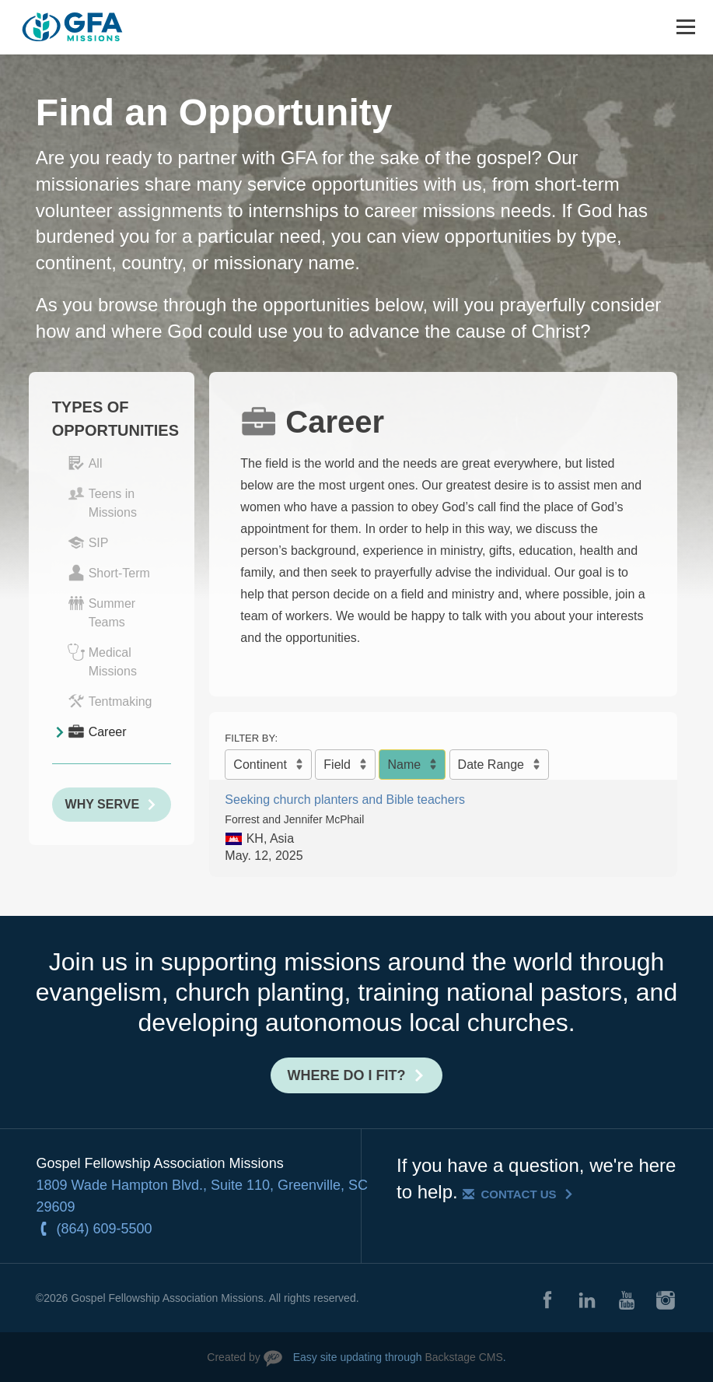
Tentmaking (110, 701)
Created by (233, 1357)
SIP (88, 542)
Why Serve (102, 804)
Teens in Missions (102, 502)
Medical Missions (102, 661)
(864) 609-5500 (104, 1228)
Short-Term (109, 572)
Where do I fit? (347, 1075)
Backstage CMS (463, 1357)
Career (97, 731)
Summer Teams (101, 612)
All (85, 463)
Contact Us (518, 1194)
